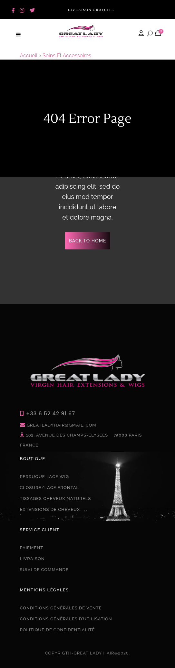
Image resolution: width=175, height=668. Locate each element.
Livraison (32, 558)
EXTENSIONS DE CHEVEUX (50, 509)
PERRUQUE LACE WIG (44, 476)
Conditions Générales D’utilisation (66, 618)
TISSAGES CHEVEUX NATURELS (55, 498)
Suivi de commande (44, 569)
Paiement (32, 547)
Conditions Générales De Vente (61, 608)
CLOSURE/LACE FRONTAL (49, 487)
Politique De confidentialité (57, 629)
